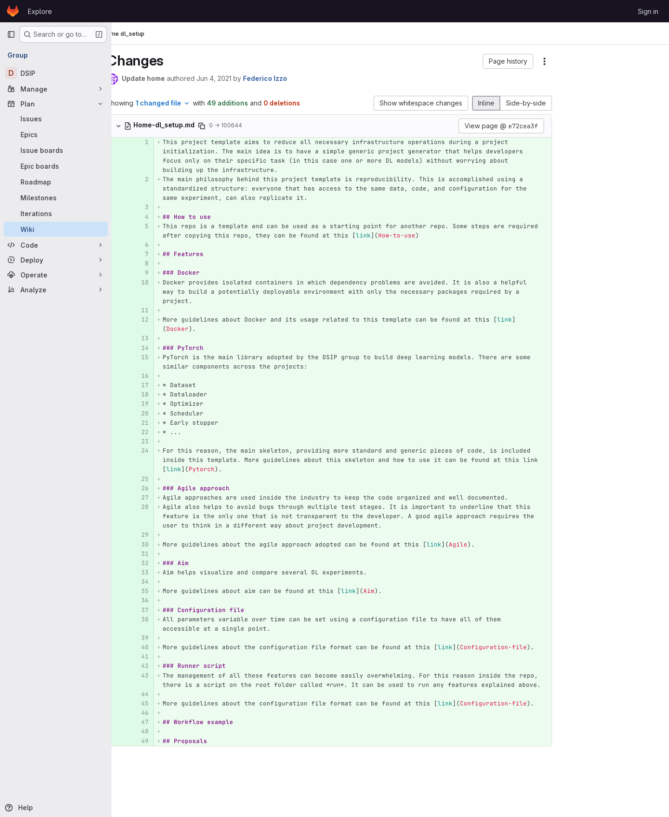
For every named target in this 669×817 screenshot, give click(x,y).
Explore (40, 11)
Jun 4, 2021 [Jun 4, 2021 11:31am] (229, 78)
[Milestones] (56, 197)
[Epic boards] (56, 165)
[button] (479, 61)
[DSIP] (56, 73)
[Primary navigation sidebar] (11, 34)
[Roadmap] (56, 181)
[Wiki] (56, 229)
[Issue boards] (56, 150)
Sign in (648, 11)
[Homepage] (12, 11)
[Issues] (56, 118)
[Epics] (56, 134)
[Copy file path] (217, 126)
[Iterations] (56, 213)
